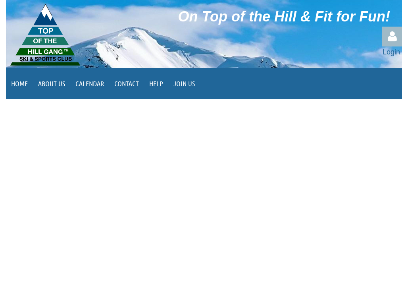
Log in (392, 36)
